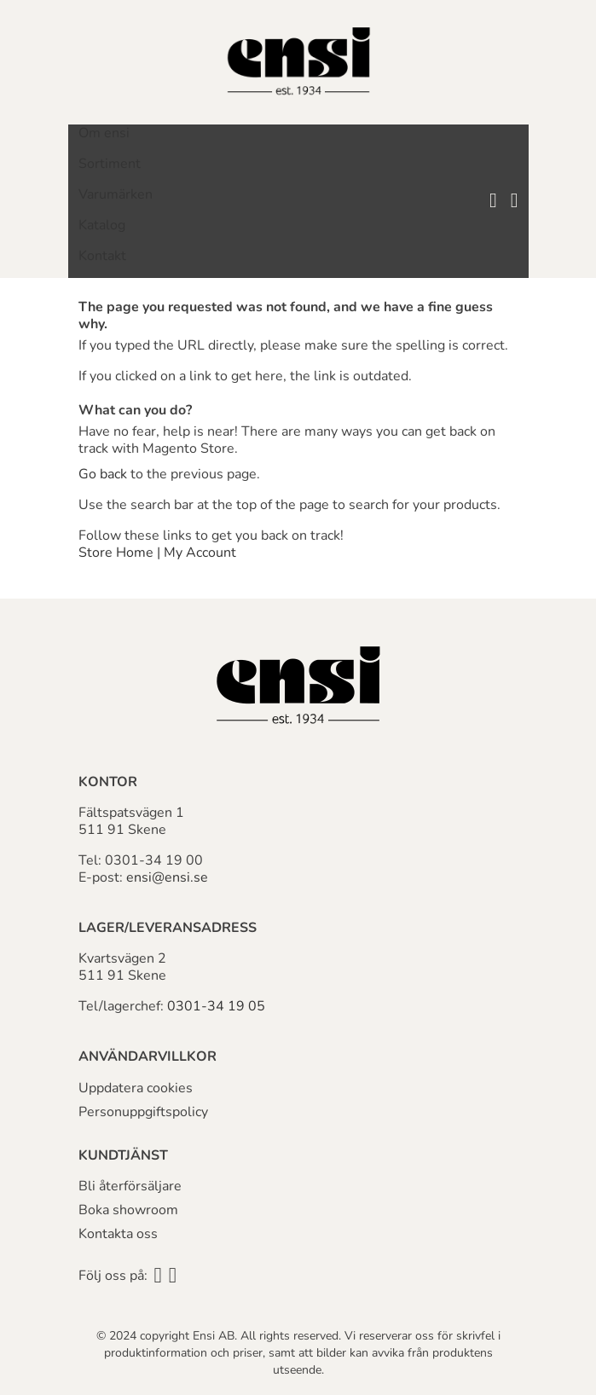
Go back (102, 474)
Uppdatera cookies (135, 1088)
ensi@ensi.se (167, 877)
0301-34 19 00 (154, 860)
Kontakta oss (118, 1233)
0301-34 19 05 (216, 1006)
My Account (200, 552)
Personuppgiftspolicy (143, 1112)
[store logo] (298, 62)
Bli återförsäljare (130, 1186)
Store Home (115, 552)
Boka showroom (128, 1210)
